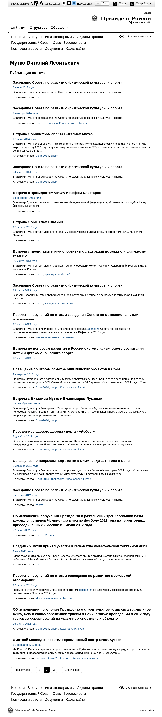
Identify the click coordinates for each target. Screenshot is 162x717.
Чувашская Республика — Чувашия (67, 123)
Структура (38, 28)
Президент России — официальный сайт (121, 19)
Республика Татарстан (59, 303)
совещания (85, 589)
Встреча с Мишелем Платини (38, 222)
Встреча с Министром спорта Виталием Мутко (53, 134)
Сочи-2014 (42, 155)
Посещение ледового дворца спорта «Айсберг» (54, 431)
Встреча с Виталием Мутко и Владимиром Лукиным (58, 399)
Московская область (48, 598)
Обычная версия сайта (138, 36)
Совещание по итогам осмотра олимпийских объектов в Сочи (66, 369)
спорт (39, 97)
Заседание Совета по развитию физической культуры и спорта (67, 82)
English (147, 13)
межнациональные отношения (55, 337)
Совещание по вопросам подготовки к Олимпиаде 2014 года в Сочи (71, 461)
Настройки (142, 3)
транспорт (57, 479)
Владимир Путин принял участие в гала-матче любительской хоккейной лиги (80, 546)
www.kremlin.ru (147, 710)
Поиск (122, 3)
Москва (49, 535)
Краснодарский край (57, 274)
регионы (41, 658)
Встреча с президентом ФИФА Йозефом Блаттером (57, 193)
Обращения (61, 28)
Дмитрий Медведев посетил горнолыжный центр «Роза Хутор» (67, 640)
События (18, 28)
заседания (92, 328)
